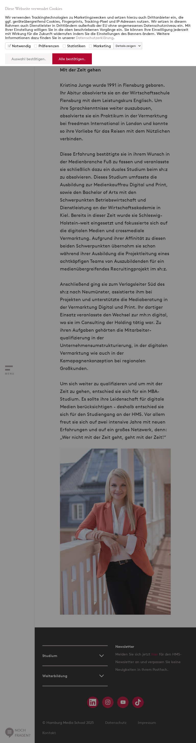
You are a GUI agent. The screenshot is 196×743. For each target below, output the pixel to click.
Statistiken (76, 46)
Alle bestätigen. (72, 59)
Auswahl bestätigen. (28, 59)
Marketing (102, 46)
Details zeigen (126, 46)
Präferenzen (49, 46)
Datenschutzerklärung (94, 37)
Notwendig (21, 46)
